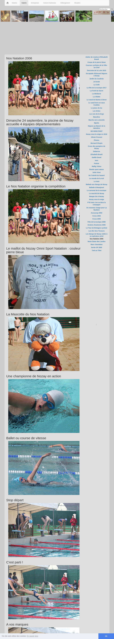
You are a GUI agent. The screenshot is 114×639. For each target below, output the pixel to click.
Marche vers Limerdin (97, 120)
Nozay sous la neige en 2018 (96, 134)
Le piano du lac (96, 108)
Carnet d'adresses (49, 3)
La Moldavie (96, 94)
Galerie (23, 3)
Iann (96, 160)
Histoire (14, 3)
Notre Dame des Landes (97, 241)
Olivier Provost (96, 137)
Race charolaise (97, 244)
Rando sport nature (96, 169)
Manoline (96, 117)
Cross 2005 (96, 219)
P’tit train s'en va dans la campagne (96, 204)
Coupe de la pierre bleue (97, 62)
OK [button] (106, 636)
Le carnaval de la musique (96, 190)
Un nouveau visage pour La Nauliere (96, 209)
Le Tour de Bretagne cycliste (96, 228)
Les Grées (96, 111)
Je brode (96, 82)
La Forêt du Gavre (96, 91)
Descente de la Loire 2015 (96, 70)
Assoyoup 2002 (96, 213)
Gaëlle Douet (96, 157)
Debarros (96, 151)
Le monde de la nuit (96, 178)
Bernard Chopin (96, 143)
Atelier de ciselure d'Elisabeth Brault (97, 58)
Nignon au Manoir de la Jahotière (96, 127)
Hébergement (65, 3)
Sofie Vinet (97, 172)
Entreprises (35, 3)
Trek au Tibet (96, 250)
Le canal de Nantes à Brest (96, 100)
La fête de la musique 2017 (96, 88)
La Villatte (96, 97)
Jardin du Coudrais (96, 79)
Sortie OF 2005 (96, 247)
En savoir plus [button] (32, 636)
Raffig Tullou (96, 166)
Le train (96, 181)
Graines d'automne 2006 (97, 225)
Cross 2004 (96, 216)
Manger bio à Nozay (96, 196)
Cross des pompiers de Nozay (96, 147)
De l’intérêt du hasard (97, 175)
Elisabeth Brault (97, 154)
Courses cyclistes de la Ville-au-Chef (96, 66)
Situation (77, 3)
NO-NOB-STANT (97, 131)
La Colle (97, 85)
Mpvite (96, 123)
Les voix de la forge (96, 114)
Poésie (96, 163)
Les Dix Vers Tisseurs (97, 231)
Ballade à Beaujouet (96, 187)
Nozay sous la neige (96, 199)
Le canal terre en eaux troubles (96, 104)
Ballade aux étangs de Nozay (96, 184)
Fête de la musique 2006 (97, 222)
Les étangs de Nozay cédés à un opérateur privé (96, 235)
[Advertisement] (57, 37)
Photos (96, 140)
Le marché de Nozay (96, 193)
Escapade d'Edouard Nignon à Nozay (96, 75)
